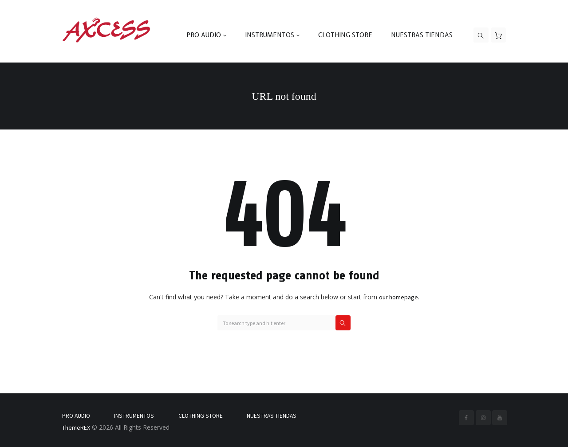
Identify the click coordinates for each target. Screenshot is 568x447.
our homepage (398, 297)
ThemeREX (76, 427)
